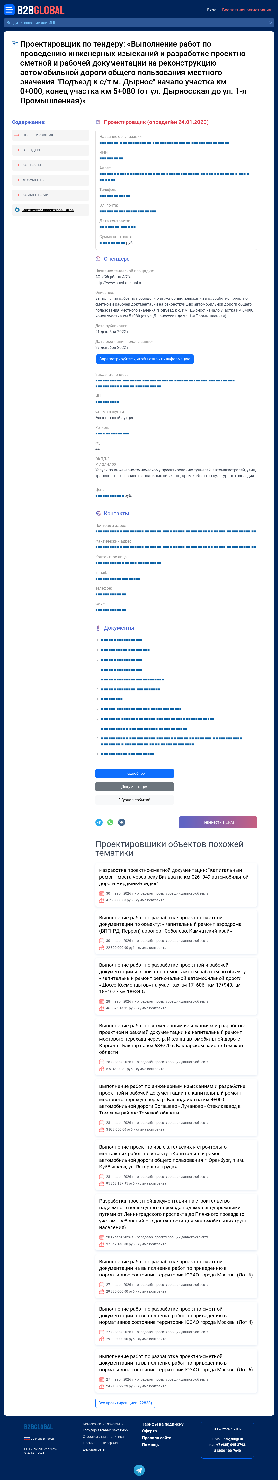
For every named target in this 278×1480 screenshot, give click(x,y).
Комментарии (36, 195)
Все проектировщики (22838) (125, 1403)
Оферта (149, 1430)
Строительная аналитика (103, 1437)
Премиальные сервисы (101, 1443)
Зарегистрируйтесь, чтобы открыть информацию (144, 359)
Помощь (150, 1444)
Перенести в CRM (218, 822)
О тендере (32, 150)
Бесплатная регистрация (246, 9)
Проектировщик (38, 135)
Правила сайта (156, 1437)
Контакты (32, 165)
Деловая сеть (94, 1449)
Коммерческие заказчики (103, 1424)
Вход (211, 9)
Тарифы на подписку (163, 1424)
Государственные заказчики (106, 1430)
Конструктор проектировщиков (48, 210)
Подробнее (135, 773)
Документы (33, 180)
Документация (134, 786)
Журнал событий (134, 800)
